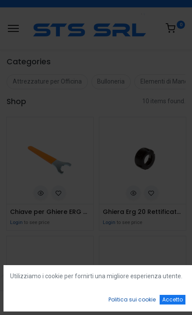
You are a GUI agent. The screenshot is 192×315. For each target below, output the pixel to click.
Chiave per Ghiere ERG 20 (50, 212)
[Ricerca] (62, 300)
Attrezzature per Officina (47, 81)
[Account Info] (163, 300)
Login (16, 222)
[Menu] (13, 28)
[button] (41, 193)
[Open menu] (96, 302)
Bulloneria (111, 81)
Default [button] (146, 282)
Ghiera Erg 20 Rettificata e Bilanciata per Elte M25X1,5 (142, 212)
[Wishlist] (130, 300)
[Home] (29, 300)
